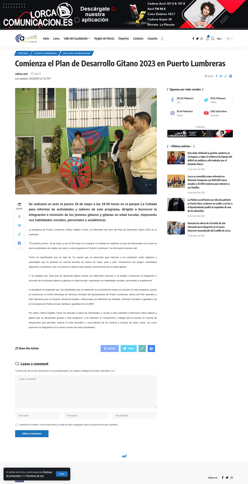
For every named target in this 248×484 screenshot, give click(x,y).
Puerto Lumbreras (45, 53)
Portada (23, 53)
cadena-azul (21, 73)
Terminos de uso (35, 475)
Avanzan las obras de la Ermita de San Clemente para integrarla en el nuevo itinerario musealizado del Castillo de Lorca (209, 227)
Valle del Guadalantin (76, 53)
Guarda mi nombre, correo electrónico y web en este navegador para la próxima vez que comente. (69, 424)
